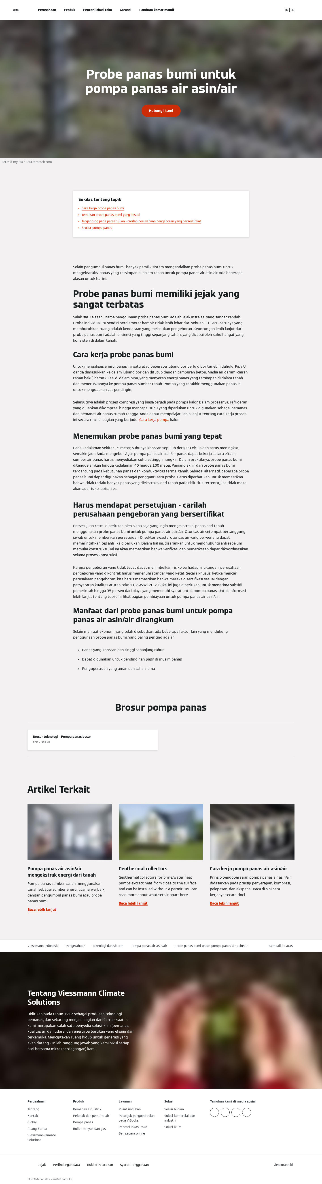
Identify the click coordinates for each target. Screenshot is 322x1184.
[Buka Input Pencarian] (277, 9)
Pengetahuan (75, 946)
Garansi (125, 10)
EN (292, 10)
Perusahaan (47, 10)
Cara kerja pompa (154, 419)
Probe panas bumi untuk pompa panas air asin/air (211, 946)
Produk (69, 10)
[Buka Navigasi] (16, 10)
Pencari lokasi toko (97, 10)
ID (286, 10)
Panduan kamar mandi (156, 10)
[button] (281, 946)
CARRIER (67, 1179)
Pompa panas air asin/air (149, 946)
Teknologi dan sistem (107, 946)
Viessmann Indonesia (43, 946)
